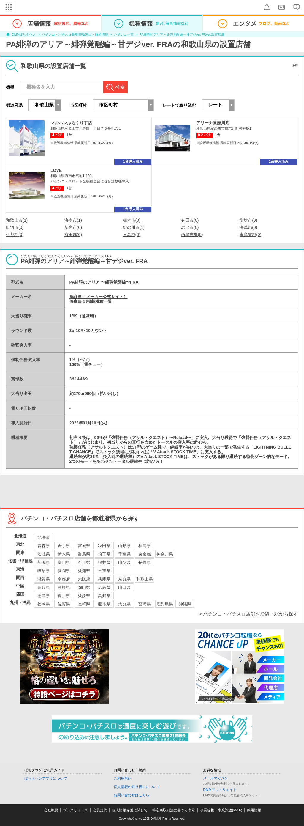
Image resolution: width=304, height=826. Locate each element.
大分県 (124, 604)
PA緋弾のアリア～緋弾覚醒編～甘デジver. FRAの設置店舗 (182, 34)
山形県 (124, 545)
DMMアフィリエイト (220, 790)
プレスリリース (75, 810)
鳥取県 (43, 587)
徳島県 (43, 595)
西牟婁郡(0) (192, 234)
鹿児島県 (164, 604)
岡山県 (84, 587)
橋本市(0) (131, 220)
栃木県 (64, 554)
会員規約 (100, 810)
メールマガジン (215, 778)
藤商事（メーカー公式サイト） (98, 296)
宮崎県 (144, 604)
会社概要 (51, 810)
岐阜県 (43, 570)
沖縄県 (185, 604)
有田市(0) (190, 220)
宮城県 (84, 545)
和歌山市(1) (17, 220)
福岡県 (43, 604)
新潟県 (43, 562)
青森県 (43, 545)
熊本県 (104, 604)
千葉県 (124, 554)
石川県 (84, 562)
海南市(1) (73, 220)
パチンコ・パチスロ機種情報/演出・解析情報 (75, 34)
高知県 (104, 595)
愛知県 (84, 570)
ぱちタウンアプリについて (45, 778)
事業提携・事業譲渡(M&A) (221, 810)
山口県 (124, 587)
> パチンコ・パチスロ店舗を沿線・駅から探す (248, 613)
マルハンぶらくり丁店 (71, 122)
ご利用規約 (123, 778)
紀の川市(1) (134, 227)
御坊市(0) (248, 220)
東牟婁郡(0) (250, 234)
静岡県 (64, 570)
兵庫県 (104, 579)
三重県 (104, 570)
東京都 (144, 554)
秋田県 (104, 545)
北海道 (43, 537)
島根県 (64, 587)
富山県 (64, 562)
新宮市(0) (73, 227)
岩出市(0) (190, 227)
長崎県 (84, 604)
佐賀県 (64, 604)
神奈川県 (164, 554)
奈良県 (124, 579)
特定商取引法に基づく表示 (173, 810)
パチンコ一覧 (124, 34)
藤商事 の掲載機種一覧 (90, 301)
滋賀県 (43, 579)
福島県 (144, 545)
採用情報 (254, 810)
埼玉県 (104, 554)
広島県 (104, 587)
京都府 (64, 579)
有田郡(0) (73, 234)
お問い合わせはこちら (131, 795)
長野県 (144, 562)
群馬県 (84, 554)
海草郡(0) (248, 227)
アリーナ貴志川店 (212, 122)
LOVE (56, 170)
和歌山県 (144, 579)
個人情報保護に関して (130, 810)
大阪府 (84, 579)
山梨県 (124, 562)
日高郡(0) (131, 234)
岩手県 (64, 545)
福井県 (104, 562)
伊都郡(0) (14, 234)
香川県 (64, 595)
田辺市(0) (14, 227)
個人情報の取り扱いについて (137, 787)
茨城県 (43, 554)
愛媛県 (84, 595)
